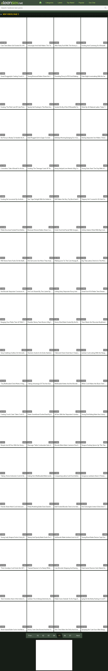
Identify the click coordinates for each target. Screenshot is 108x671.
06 (65, 635)
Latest (60, 3)
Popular (81, 3)
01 (38, 635)
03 (49, 635)
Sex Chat (92, 3)
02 (43, 635)
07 (70, 635)
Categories (49, 3)
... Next (77, 635)
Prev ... (30, 635)
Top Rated (70, 3)
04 (54, 635)
